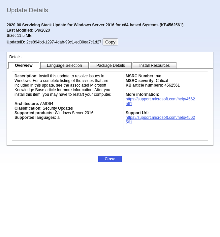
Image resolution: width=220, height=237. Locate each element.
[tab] (23, 65)
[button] (110, 159)
